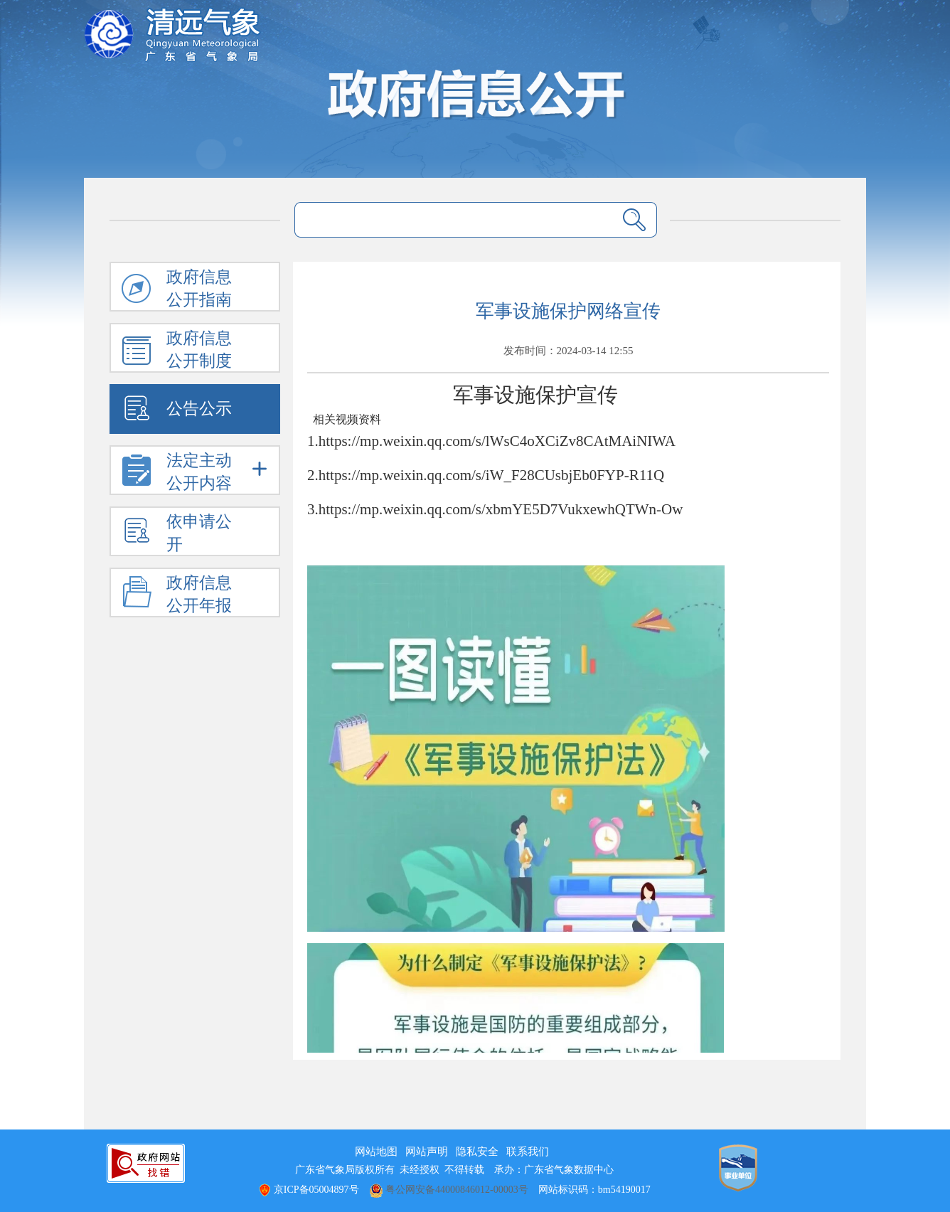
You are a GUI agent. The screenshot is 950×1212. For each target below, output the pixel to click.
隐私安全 (477, 1151)
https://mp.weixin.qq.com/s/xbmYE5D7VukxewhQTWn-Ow (501, 509)
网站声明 (426, 1151)
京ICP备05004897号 (308, 1189)
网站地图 (376, 1151)
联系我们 (527, 1151)
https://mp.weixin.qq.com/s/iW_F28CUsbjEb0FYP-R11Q (491, 475)
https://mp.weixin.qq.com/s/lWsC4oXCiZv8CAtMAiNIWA (497, 441)
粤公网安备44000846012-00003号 (448, 1189)
